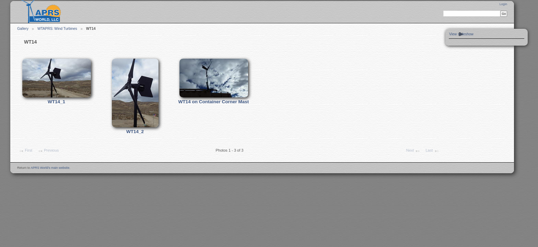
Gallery (22, 29)
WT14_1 (56, 101)
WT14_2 (135, 131)
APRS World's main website (50, 167)
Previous (48, 151)
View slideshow (461, 34)
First (25, 151)
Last (432, 151)
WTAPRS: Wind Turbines (57, 29)
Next (413, 151)
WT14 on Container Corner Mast (213, 101)
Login (503, 4)
